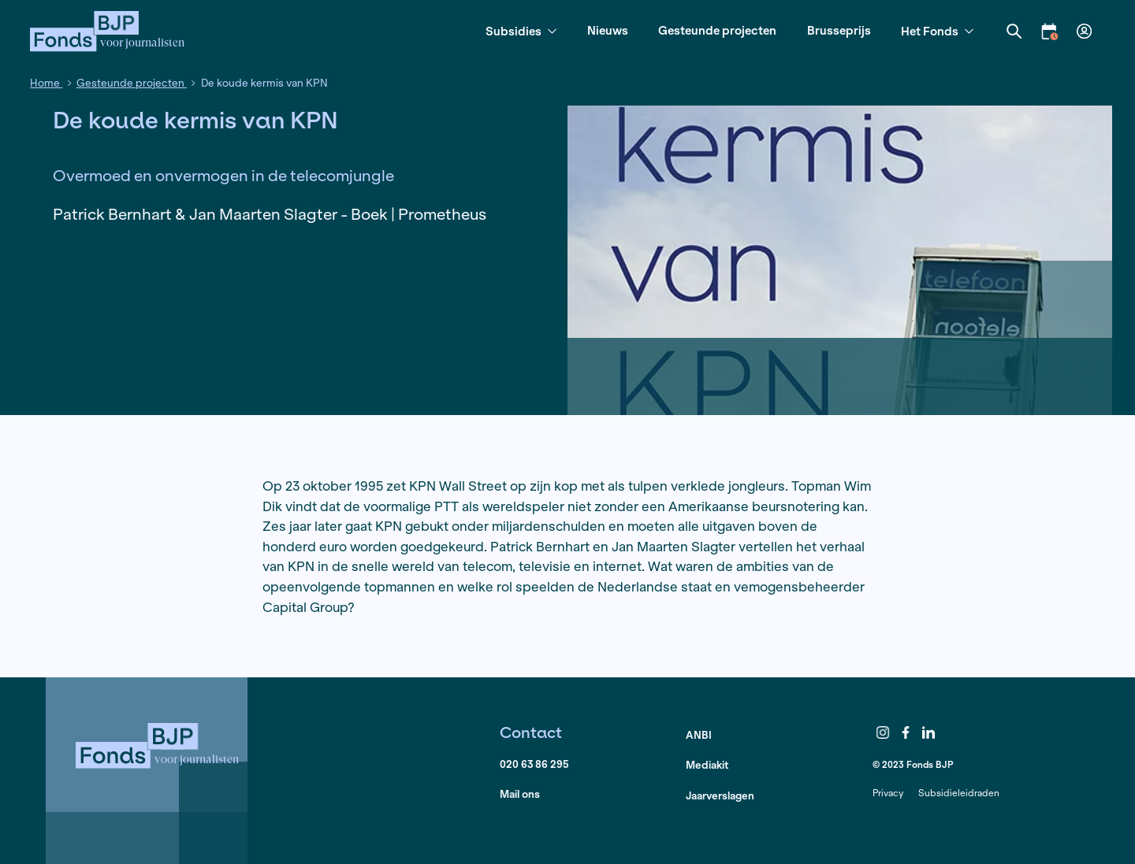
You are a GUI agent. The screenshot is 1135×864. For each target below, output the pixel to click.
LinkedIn (928, 733)
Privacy (888, 793)
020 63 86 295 (534, 764)
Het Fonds (937, 31)
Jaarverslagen (720, 796)
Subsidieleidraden (958, 793)
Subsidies (521, 31)
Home (46, 83)
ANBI (699, 735)
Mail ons (520, 794)
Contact (531, 732)
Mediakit (707, 765)
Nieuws (607, 30)
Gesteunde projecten (717, 30)
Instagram (883, 733)
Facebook (905, 733)
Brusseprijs (839, 30)
